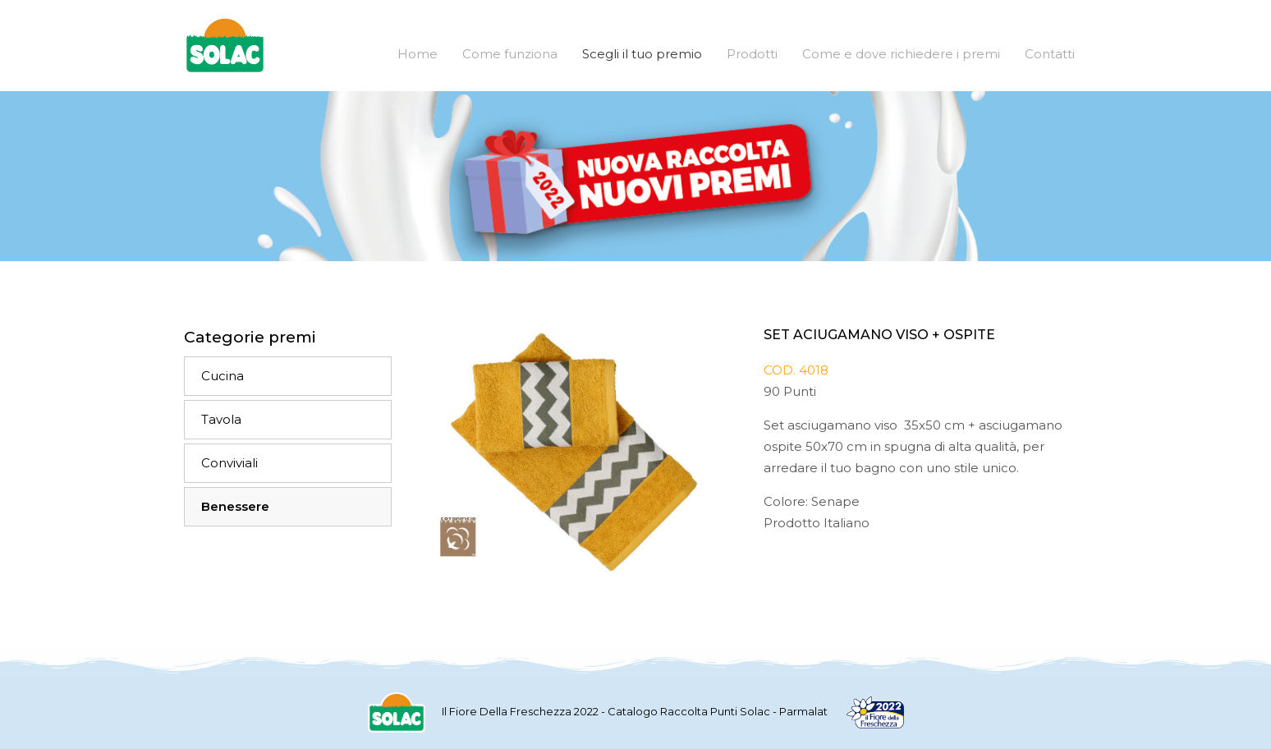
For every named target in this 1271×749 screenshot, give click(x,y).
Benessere (235, 506)
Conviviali (229, 463)
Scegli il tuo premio (642, 54)
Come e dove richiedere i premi (901, 54)
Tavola (221, 419)
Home (417, 54)
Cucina (222, 376)
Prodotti (752, 54)
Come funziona (509, 54)
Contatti (1050, 54)
